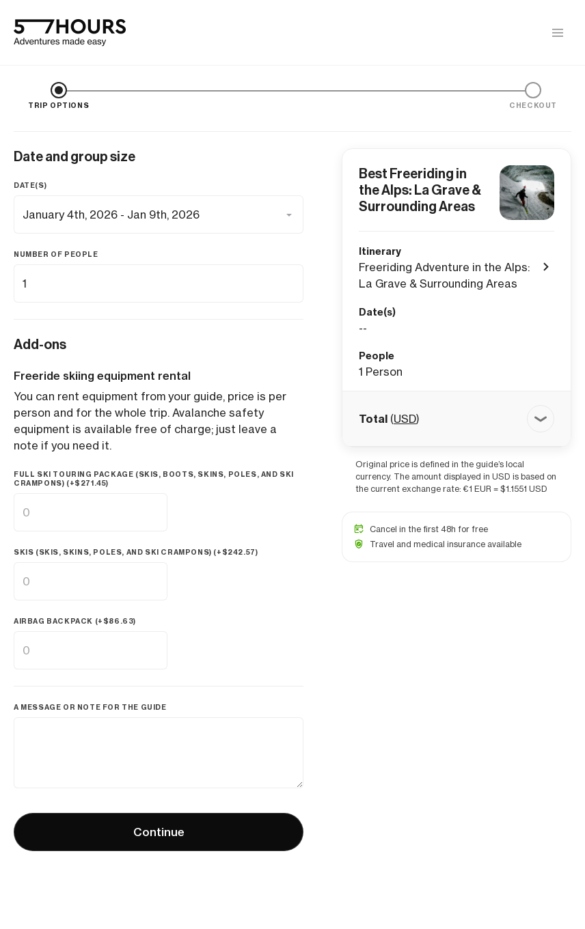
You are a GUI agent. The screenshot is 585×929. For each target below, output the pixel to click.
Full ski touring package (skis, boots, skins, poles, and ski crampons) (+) (154, 479)
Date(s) (30, 185)
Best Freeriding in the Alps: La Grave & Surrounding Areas (420, 189)
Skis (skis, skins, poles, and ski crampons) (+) (136, 552)
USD (405, 419)
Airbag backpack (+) (75, 621)
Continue (159, 832)
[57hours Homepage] (70, 32)
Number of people (56, 254)
